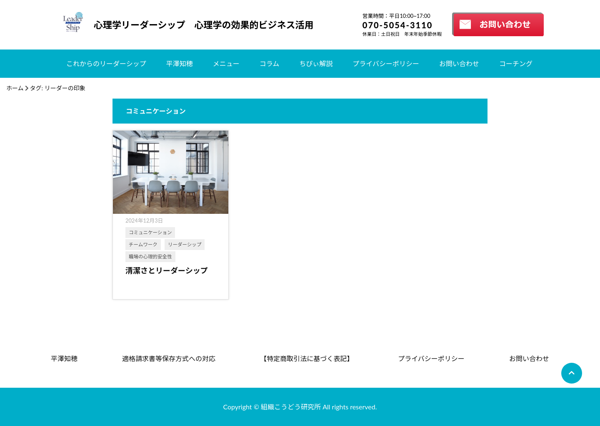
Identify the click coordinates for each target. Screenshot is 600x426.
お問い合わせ (459, 63)
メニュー (226, 63)
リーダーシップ (184, 244)
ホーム (15, 88)
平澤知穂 (179, 63)
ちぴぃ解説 (315, 63)
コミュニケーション (150, 232)
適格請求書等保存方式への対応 (168, 358)
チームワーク (143, 244)
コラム (270, 63)
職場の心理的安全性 (150, 256)
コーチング (515, 63)
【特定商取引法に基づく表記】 (306, 358)
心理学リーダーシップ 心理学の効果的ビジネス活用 (204, 24)
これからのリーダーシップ (106, 63)
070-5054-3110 (397, 25)
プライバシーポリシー (385, 63)
